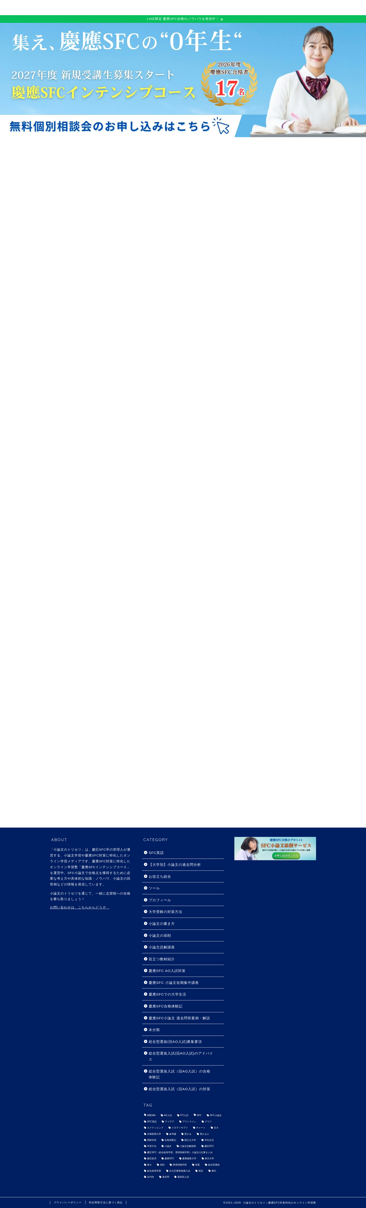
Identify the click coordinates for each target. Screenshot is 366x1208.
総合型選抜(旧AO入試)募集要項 (175, 1042)
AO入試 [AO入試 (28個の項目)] (168, 1115)
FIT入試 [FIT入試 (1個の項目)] (184, 1115)
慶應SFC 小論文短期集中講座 (174, 983)
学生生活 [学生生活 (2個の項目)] (209, 1140)
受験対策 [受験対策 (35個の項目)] (151, 1140)
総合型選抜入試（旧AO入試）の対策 (179, 1089)
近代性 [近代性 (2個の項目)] (150, 1177)
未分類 (154, 1030)
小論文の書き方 (116, 200)
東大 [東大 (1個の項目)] (149, 1164)
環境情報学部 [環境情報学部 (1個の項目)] (180, 1164)
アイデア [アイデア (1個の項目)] (169, 1121)
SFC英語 (156, 853)
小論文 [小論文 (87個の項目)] (168, 1146)
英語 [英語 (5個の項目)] (200, 1171)
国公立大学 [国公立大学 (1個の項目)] (190, 1140)
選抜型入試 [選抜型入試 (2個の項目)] (183, 1177)
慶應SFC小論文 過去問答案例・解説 (179, 1018)
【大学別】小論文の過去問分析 (175, 865)
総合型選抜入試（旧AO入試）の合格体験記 (179, 1074)
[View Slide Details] (183, 80)
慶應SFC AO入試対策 (205, 200)
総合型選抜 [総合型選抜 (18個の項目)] (214, 1164)
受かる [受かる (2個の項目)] (187, 1134)
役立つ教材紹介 (162, 959)
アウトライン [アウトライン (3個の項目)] (189, 1121)
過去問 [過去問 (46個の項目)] (165, 1177)
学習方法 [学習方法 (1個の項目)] (151, 1146)
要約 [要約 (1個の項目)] (213, 1171)
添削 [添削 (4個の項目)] (162, 1164)
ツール (154, 888)
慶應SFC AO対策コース (230, 7)
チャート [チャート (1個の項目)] (200, 1128)
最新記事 (72, 200)
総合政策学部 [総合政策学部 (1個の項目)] (154, 1171)
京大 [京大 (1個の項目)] (216, 1128)
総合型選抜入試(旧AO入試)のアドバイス (181, 1056)
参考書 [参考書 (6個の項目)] (172, 1134)
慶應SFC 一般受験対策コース (168, 7)
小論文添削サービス (283, 7)
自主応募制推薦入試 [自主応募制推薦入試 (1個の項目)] (179, 1171)
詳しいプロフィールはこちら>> (266, 474)
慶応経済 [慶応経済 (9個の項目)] (151, 1158)
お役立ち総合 (160, 876)
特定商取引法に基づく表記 (106, 1202)
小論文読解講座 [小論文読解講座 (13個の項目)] (188, 1146)
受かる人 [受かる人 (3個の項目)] (204, 1134)
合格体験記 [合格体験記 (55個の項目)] (170, 1140)
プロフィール (160, 900)
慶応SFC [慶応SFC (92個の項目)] (209, 1146)
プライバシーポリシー (68, 1202)
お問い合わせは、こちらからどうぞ (79, 907)
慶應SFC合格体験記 (161, 200)
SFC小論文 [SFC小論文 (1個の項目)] (216, 1115)
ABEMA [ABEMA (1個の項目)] (151, 1115)
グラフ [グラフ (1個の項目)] (208, 1121)
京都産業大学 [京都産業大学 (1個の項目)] (154, 1134)
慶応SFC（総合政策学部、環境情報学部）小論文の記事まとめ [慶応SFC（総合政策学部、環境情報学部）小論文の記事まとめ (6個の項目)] (180, 1152)
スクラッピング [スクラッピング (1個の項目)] (155, 1128)
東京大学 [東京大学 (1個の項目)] (209, 1158)
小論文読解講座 (162, 947)
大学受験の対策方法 (165, 912)
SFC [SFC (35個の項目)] (199, 1115)
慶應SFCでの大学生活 (167, 994)
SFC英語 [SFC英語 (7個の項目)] (152, 1121)
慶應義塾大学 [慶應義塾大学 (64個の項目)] (189, 1158)
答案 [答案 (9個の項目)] (197, 1164)
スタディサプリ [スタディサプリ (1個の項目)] (180, 1128)
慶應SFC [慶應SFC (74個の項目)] (169, 1158)
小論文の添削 (160, 935)
